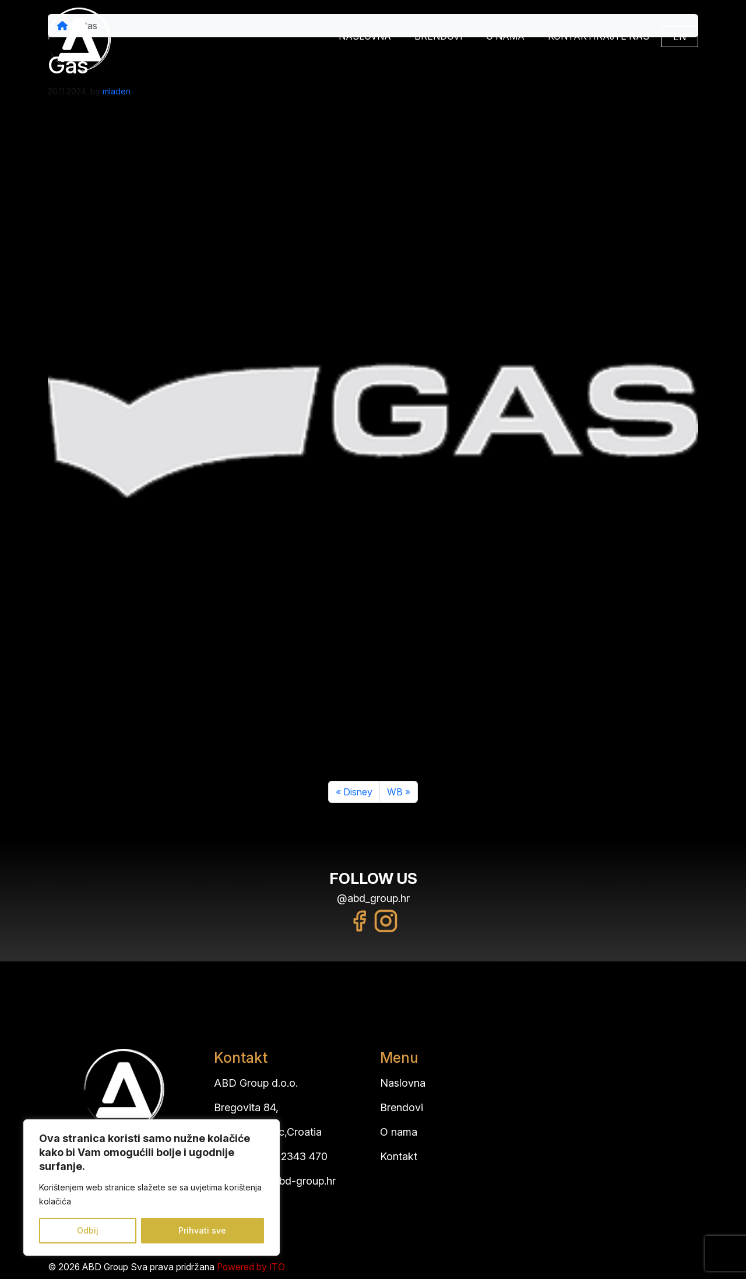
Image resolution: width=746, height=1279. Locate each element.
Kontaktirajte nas (598, 36)
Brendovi (438, 36)
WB (395, 792)
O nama (505, 36)
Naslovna (365, 36)
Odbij (87, 1230)
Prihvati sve (202, 1230)
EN (679, 37)
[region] (151, 1187)
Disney (357, 792)
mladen (117, 91)
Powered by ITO (251, 1267)
